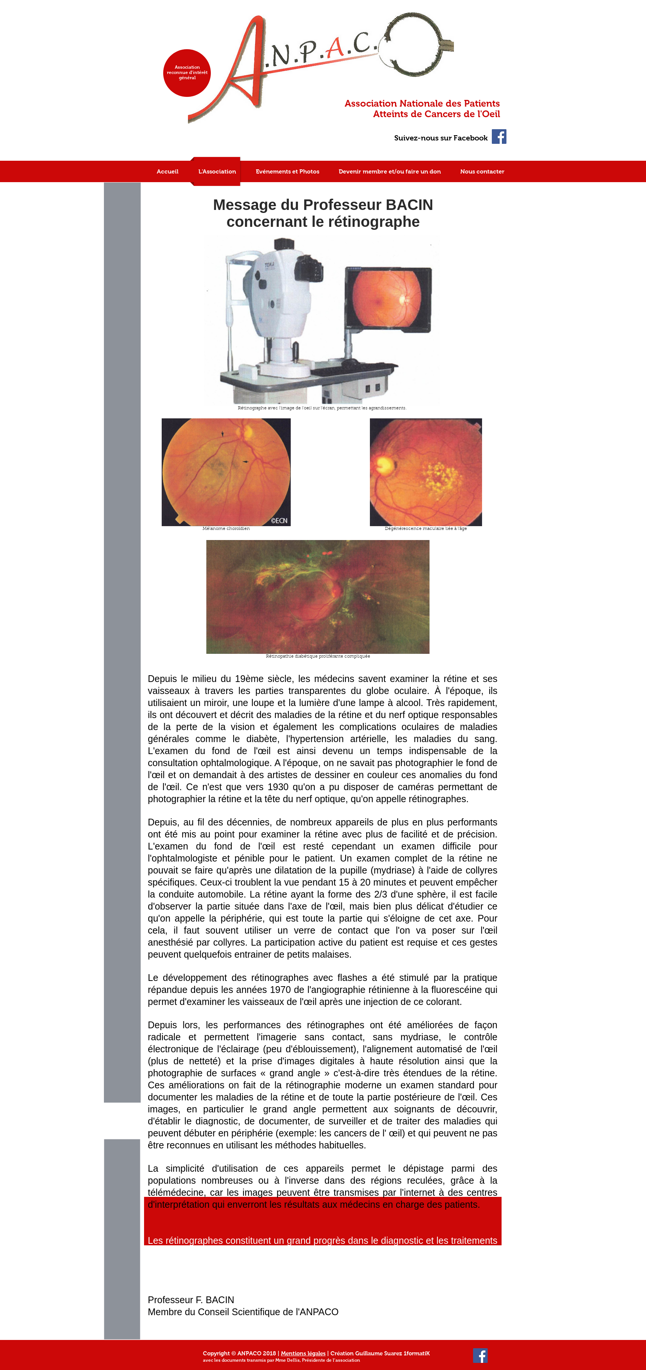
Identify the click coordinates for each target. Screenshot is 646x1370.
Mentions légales (303, 1353)
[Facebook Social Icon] (499, 136)
